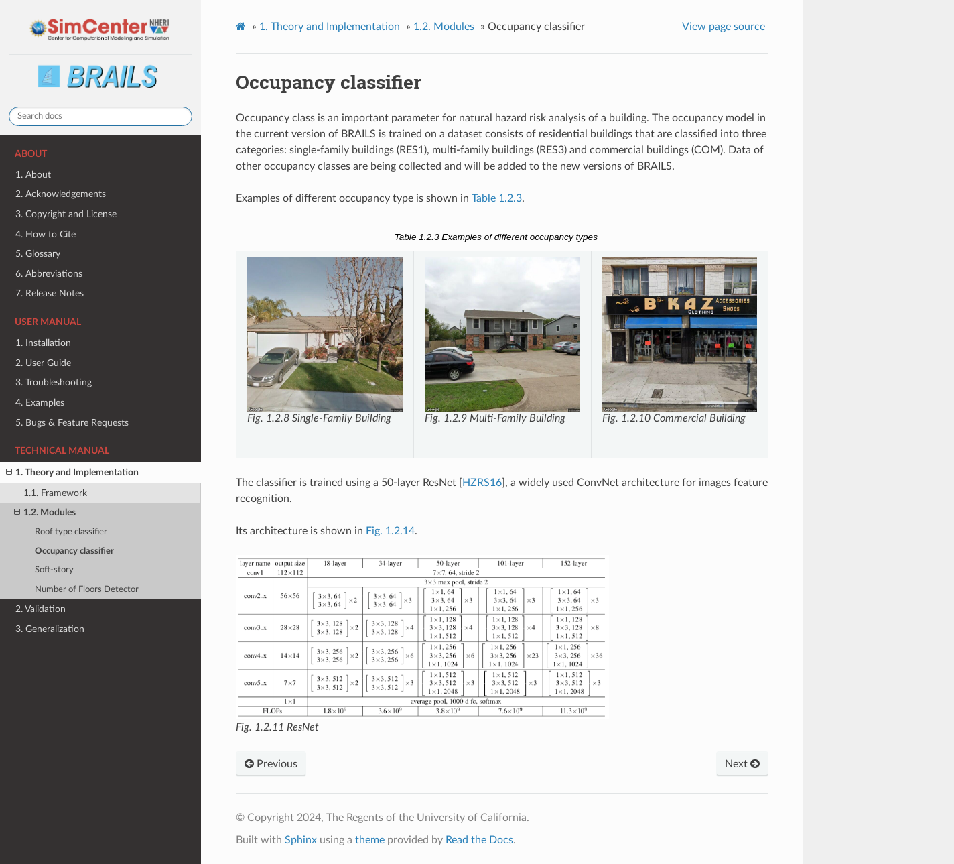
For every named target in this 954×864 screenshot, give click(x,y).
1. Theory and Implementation (72, 473)
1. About (33, 175)
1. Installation (43, 343)
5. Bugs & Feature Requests (72, 423)
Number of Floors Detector (87, 589)
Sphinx (301, 840)
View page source (723, 26)
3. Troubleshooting (53, 382)
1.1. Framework (55, 493)
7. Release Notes (49, 293)
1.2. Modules (45, 513)
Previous (271, 764)
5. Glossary (37, 254)
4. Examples (39, 402)
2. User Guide (43, 363)
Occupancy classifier (74, 551)
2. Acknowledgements (60, 194)
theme (370, 840)
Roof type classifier (71, 532)
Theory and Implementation (329, 26)
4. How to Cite (45, 234)
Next (742, 764)
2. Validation (40, 609)
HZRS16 (482, 482)
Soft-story (54, 570)
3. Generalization (49, 629)
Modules (443, 26)
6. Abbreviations (48, 274)
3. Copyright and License (66, 214)
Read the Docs (479, 840)
